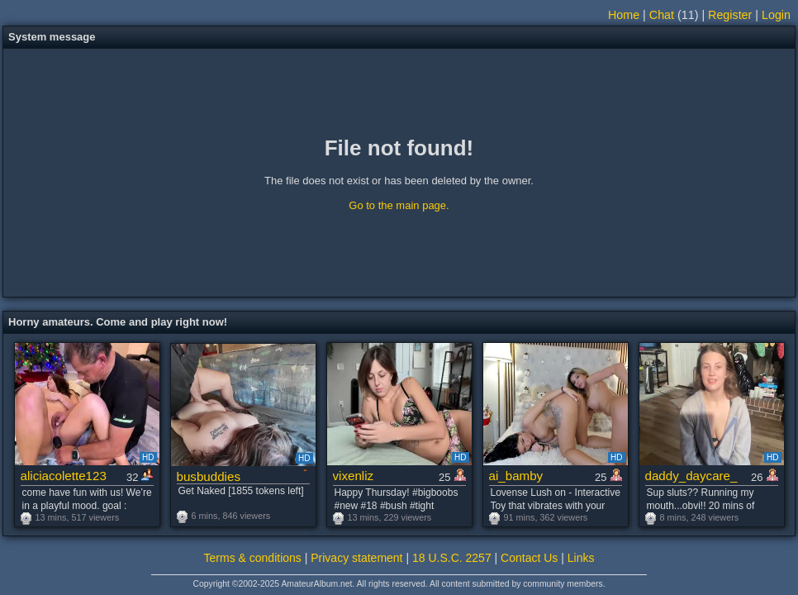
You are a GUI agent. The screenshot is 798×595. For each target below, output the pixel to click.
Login (776, 14)
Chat (661, 14)
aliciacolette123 (64, 476)
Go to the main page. (399, 205)
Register (730, 14)
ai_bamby (516, 476)
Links (581, 557)
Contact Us (529, 557)
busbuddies (208, 476)
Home (623, 14)
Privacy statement (356, 557)
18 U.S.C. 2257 (452, 557)
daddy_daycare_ (691, 476)
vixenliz (353, 476)
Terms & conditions (253, 557)
